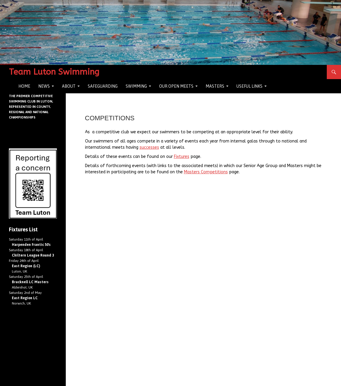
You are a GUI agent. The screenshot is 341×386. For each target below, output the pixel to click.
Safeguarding (103, 86)
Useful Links (249, 86)
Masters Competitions (206, 171)
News (44, 86)
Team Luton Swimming (54, 72)
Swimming (136, 86)
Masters (215, 86)
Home (24, 86)
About (69, 86)
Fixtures (181, 156)
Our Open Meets (176, 86)
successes (149, 147)
